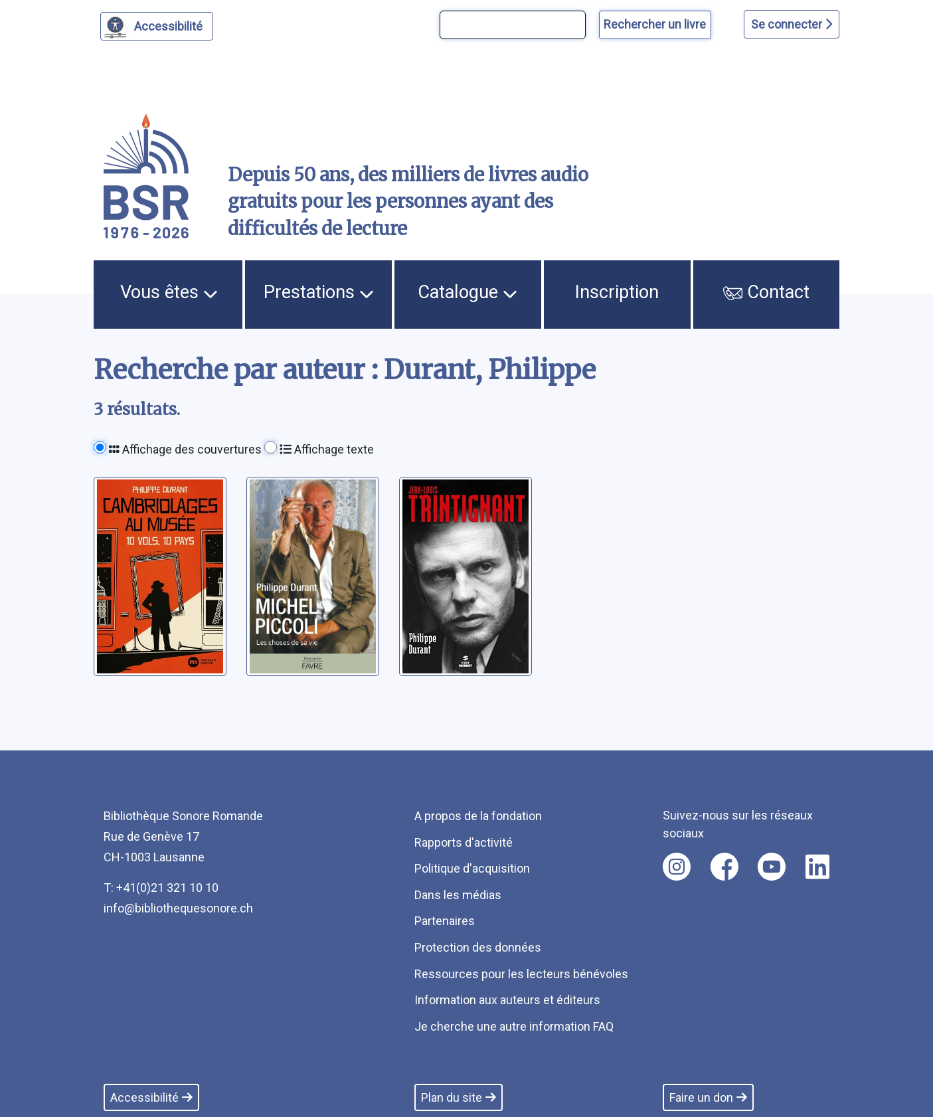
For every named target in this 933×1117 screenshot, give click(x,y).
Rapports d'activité (463, 842)
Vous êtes (169, 292)
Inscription (617, 292)
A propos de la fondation (478, 816)
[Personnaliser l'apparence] (157, 26)
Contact (766, 292)
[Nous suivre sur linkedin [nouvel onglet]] (818, 867)
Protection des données (477, 947)
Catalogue (467, 292)
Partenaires (444, 921)
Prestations (319, 292)
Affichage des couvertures (185, 449)
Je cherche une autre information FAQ (514, 1026)
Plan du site (458, 1097)
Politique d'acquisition (472, 868)
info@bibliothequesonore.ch (178, 908)
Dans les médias (457, 895)
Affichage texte (327, 449)
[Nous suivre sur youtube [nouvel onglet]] (772, 867)
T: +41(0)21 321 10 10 (161, 888)
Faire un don (708, 1097)
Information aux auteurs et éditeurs (507, 1000)
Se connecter (791, 24)
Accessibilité (170, 25)
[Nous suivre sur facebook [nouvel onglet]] (724, 867)
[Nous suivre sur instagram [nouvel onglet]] (677, 867)
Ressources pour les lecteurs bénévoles (521, 974)
